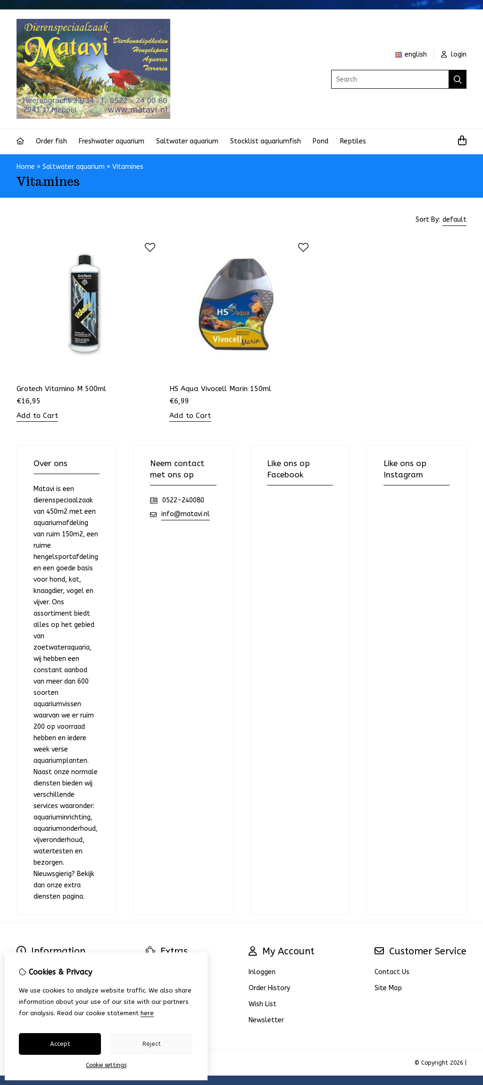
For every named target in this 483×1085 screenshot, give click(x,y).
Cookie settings (106, 1065)
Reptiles (353, 141)
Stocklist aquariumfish (265, 141)
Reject (151, 1043)
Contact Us (392, 972)
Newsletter (266, 1020)
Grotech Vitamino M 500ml (61, 388)
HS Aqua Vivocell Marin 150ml (220, 388)
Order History (269, 988)
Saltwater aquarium (187, 141)
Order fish (51, 141)
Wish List (262, 1004)
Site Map (388, 988)
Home (26, 167)
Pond (320, 141)
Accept (60, 1043)
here (147, 1013)
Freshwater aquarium (111, 141)
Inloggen (262, 972)
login (453, 54)
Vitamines (127, 167)
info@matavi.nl (185, 514)
